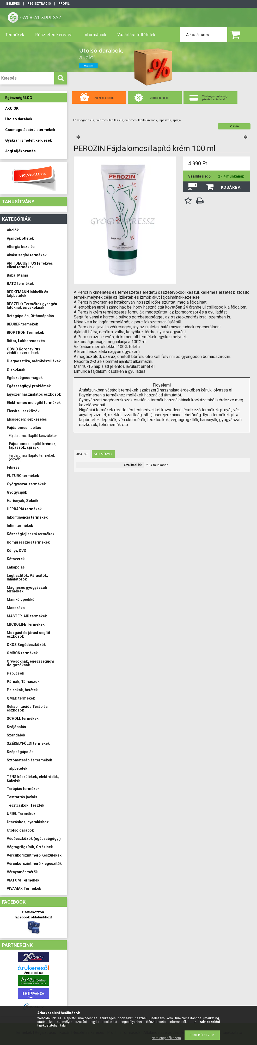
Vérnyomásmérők (22, 872)
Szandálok (16, 735)
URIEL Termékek (21, 814)
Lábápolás (16, 567)
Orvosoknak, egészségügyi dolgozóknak (30, 663)
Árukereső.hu (33, 973)
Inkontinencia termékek (27, 517)
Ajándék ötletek (20, 238)
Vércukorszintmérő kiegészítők (34, 863)
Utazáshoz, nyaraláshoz (28, 822)
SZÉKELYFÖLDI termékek (28, 743)
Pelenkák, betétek (22, 690)
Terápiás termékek (23, 789)
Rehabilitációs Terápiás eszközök (27, 708)
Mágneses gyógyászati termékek (27, 589)
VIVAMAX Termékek (24, 888)
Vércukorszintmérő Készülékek (34, 855)
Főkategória (81, 120)
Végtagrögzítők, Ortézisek (30, 847)
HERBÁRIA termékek (24, 509)
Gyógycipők (17, 492)
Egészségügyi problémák (29, 386)
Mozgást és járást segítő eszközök (28, 634)
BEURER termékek (22, 324)
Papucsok (15, 673)
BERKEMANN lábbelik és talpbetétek (27, 294)
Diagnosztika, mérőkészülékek (34, 361)
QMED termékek (21, 698)
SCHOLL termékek (23, 718)
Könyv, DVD (16, 550)
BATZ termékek (20, 284)
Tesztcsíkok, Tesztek (25, 805)
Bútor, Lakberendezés (26, 341)
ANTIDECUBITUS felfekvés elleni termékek (30, 265)
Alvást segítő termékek (27, 255)
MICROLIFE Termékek (26, 624)
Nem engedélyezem (166, 1038)
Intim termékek (20, 526)
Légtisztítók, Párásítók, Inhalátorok (27, 577)
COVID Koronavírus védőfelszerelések (23, 351)
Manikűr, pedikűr (21, 599)
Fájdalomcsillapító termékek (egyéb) (32, 457)
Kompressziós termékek (28, 542)
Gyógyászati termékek (26, 484)
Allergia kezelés (21, 247)
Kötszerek (16, 559)
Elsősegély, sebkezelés (27, 419)
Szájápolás (16, 727)
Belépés (13, 3)
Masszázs (16, 608)
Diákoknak (16, 369)
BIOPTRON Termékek (25, 332)
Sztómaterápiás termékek (29, 760)
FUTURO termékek (23, 476)
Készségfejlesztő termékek (30, 534)
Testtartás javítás (22, 797)
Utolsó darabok (20, 830)
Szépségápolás (20, 752)
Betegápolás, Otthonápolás (30, 316)
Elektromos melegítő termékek (34, 403)
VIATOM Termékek (23, 880)
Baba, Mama (17, 275)
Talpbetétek (17, 768)
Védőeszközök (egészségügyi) (34, 839)
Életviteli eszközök (23, 411)
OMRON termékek (22, 653)
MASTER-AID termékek (27, 616)
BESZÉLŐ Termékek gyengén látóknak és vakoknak (32, 306)
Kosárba (231, 187)
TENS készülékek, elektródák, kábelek (33, 778)
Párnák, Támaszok (23, 682)
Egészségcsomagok (25, 378)
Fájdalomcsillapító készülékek (33, 436)
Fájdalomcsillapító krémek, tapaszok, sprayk (33, 445)
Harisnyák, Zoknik (22, 501)
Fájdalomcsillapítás (24, 428)
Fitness (13, 467)
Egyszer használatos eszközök (34, 394)
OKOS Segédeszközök (26, 645)
